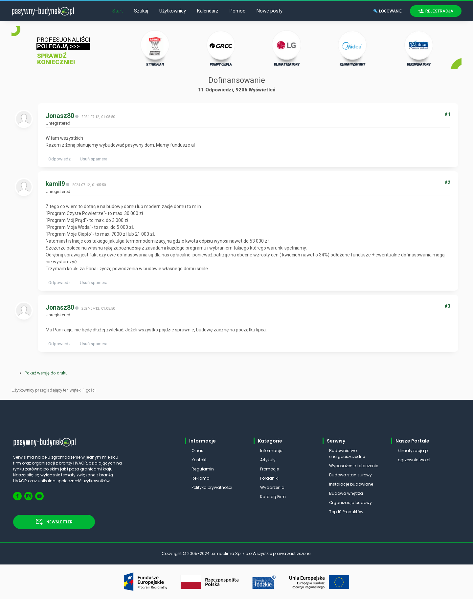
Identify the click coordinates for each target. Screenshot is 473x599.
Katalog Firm (273, 496)
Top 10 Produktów (346, 512)
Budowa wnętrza (346, 493)
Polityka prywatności (211, 487)
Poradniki (269, 478)
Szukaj (141, 11)
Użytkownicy (172, 11)
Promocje (269, 469)
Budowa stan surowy (350, 475)
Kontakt (199, 460)
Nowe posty (269, 11)
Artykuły (268, 460)
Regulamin (202, 469)
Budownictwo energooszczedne (347, 453)
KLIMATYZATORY (287, 48)
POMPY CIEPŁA (221, 48)
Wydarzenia (272, 487)
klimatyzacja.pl (413, 450)
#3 (447, 306)
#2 (447, 182)
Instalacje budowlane (351, 484)
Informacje (271, 450)
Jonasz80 (60, 116)
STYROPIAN (155, 48)
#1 (447, 114)
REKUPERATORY (418, 48)
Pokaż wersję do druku (46, 373)
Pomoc (237, 11)
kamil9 (55, 184)
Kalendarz (207, 11)
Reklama (200, 478)
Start (117, 11)
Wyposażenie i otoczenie (353, 465)
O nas (197, 450)
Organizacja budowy (350, 502)
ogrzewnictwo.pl (414, 460)
